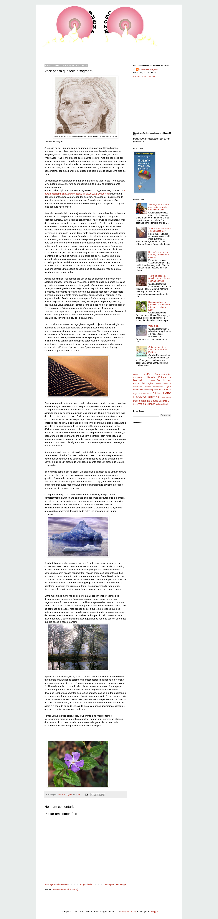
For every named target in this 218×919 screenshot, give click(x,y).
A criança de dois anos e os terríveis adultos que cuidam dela (159, 207)
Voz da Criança (146, 404)
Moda (149, 394)
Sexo (135, 404)
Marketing (148, 390)
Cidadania (150, 377)
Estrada (158, 384)
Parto (167, 393)
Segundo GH (165, 401)
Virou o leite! (154, 326)
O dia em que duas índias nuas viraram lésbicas (157, 349)
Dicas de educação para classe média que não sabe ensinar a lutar (159, 306)
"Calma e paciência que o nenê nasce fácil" (159, 229)
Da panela (150, 381)
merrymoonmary (128, 911)
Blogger (154, 911)
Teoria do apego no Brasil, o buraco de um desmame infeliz (159, 278)
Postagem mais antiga (115, 884)
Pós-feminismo (141, 400)
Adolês (147, 374)
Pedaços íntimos (146, 397)
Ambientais (138, 377)
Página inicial (86, 884)
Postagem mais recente (56, 884)
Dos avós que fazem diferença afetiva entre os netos (158, 254)
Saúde (154, 400)
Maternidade (161, 389)
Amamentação (163, 374)
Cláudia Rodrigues (148, 69)
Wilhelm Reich (162, 404)
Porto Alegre (166, 398)
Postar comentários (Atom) (65, 889)
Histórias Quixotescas (153, 387)
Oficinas (157, 393)
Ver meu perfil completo (144, 76)
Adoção (136, 374)
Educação (147, 383)
